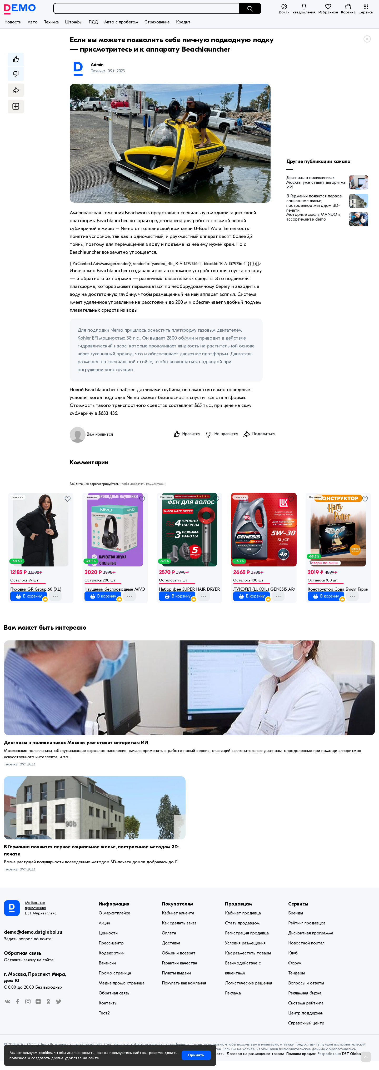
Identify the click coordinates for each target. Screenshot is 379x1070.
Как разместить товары (248, 962)
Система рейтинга (305, 1012)
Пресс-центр (111, 952)
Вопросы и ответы (306, 992)
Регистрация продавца (247, 942)
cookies (45, 1052)
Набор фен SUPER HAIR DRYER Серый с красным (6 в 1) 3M (189, 590)
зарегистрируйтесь (104, 484)
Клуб (293, 962)
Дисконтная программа (310, 942)
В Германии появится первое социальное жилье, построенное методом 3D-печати (314, 201)
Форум (295, 972)
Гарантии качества (179, 972)
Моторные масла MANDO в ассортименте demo (313, 217)
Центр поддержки (305, 1022)
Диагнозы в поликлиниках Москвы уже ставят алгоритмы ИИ (316, 182)
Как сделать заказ (179, 932)
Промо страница (115, 982)
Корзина (348, 8)
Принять (196, 1055)
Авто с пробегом (121, 22)
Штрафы (73, 22)
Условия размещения (245, 952)
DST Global (352, 1063)
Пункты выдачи (176, 982)
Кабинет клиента (178, 922)
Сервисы (365, 8)
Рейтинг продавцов (307, 932)
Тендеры (296, 982)
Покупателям (177, 913)
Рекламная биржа (304, 1002)
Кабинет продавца (243, 922)
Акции (104, 932)
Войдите (76, 484)
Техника (51, 22)
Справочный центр (306, 1032)
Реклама (17, 498)
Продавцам (238, 913)
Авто (33, 22)
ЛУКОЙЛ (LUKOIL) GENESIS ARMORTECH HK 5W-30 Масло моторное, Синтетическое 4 (263, 590)
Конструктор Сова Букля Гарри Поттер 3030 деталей (338, 590)
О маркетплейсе (114, 922)
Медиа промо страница (121, 992)
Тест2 (104, 1022)
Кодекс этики (111, 962)
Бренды (295, 922)
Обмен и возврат (179, 962)
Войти (284, 8)
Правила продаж (301, 1063)
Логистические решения (248, 992)
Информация (114, 913)
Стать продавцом (242, 932)
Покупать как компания (184, 992)
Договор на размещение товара (255, 1063)
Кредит (183, 22)
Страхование (157, 22)
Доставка (171, 952)
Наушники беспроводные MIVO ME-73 (115, 590)
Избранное (328, 8)
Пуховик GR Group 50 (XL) (35, 590)
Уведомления (304, 8)
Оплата (169, 942)
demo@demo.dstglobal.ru (33, 941)
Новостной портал (306, 952)
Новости (12, 22)
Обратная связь (22, 962)
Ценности (108, 942)
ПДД (93, 22)
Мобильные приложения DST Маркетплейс (40, 916)
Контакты (108, 1012)
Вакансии (107, 972)
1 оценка (28, 596)
